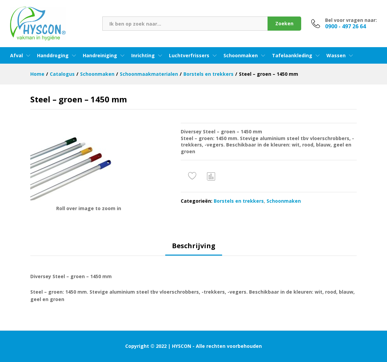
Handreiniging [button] (100, 55)
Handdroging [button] (53, 55)
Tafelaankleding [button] (292, 55)
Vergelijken (211, 176)
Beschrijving (193, 245)
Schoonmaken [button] (240, 55)
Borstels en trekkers (239, 201)
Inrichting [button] (143, 55)
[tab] (193, 248)
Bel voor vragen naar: (351, 20)
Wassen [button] (336, 55)
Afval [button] (16, 55)
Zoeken (284, 23)
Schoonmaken (284, 201)
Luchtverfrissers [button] (189, 55)
